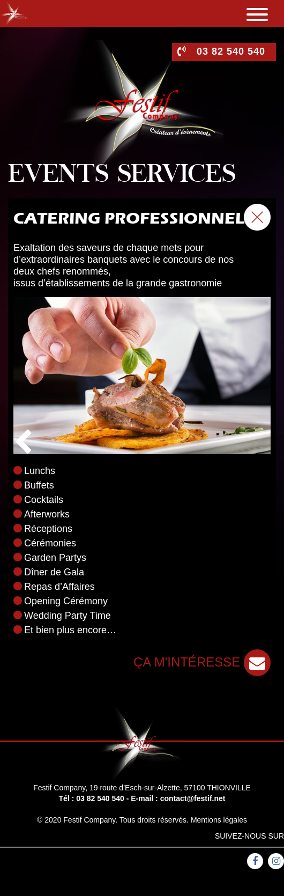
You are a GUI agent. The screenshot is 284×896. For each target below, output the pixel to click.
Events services (122, 175)
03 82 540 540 (100, 798)
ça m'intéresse (202, 662)
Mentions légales (219, 820)
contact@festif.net (193, 798)
